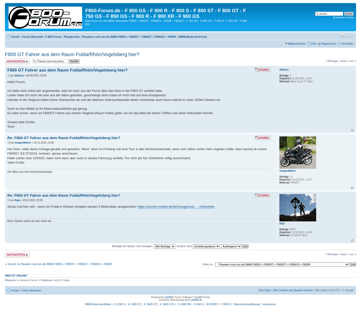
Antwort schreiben (17, 61)
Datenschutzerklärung (246, 304)
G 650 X (198, 304)
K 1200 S (119, 304)
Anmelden (347, 43)
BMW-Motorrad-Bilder (98, 304)
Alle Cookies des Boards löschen (293, 290)
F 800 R (225, 304)
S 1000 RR (184, 304)
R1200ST (212, 304)
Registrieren (329, 43)
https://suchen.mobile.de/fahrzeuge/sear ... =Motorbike (176, 206)
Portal (15, 36)
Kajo (17, 200)
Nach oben (352, 130)
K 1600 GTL (167, 304)
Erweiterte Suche (343, 17)
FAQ (313, 43)
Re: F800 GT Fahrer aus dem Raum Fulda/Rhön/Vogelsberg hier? (63, 138)
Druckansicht (342, 36)
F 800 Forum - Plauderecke (62, 36)
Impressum (269, 304)
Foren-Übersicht (32, 36)
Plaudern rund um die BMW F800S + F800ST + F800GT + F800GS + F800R (129, 36)
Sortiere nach (198, 246)
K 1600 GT (150, 304)
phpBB (168, 297)
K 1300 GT (134, 304)
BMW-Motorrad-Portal (193, 36)
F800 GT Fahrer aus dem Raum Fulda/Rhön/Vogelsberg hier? (72, 54)
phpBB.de (196, 300)
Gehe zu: (207, 264)
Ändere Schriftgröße (350, 36)
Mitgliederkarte (296, 43)
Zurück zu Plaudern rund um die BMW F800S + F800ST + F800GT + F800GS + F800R (60, 264)
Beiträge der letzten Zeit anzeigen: (143, 246)
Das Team (265, 290)
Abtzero (19, 75)
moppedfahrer (23, 142)
